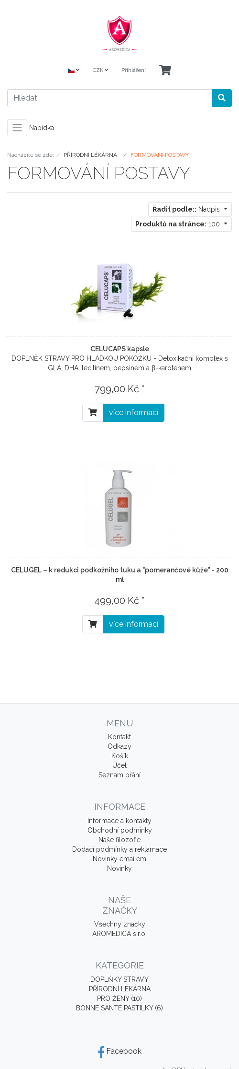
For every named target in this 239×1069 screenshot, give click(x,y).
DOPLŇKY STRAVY (119, 979)
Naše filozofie (119, 840)
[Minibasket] (165, 71)
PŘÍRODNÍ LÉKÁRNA (120, 989)
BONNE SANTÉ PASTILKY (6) (119, 1008)
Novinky (119, 868)
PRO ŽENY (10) (119, 998)
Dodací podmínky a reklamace (119, 849)
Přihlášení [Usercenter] (133, 70)
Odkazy (119, 746)
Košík (119, 756)
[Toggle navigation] (17, 127)
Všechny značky (119, 924)
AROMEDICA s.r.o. (119, 933)
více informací (133, 412)
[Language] (73, 71)
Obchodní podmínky (119, 830)
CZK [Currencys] (100, 70)
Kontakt (119, 737)
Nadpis (187, 209)
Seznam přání (119, 775)
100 (178, 224)
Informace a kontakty (119, 821)
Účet (119, 765)
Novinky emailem (119, 859)
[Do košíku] (92, 413)
